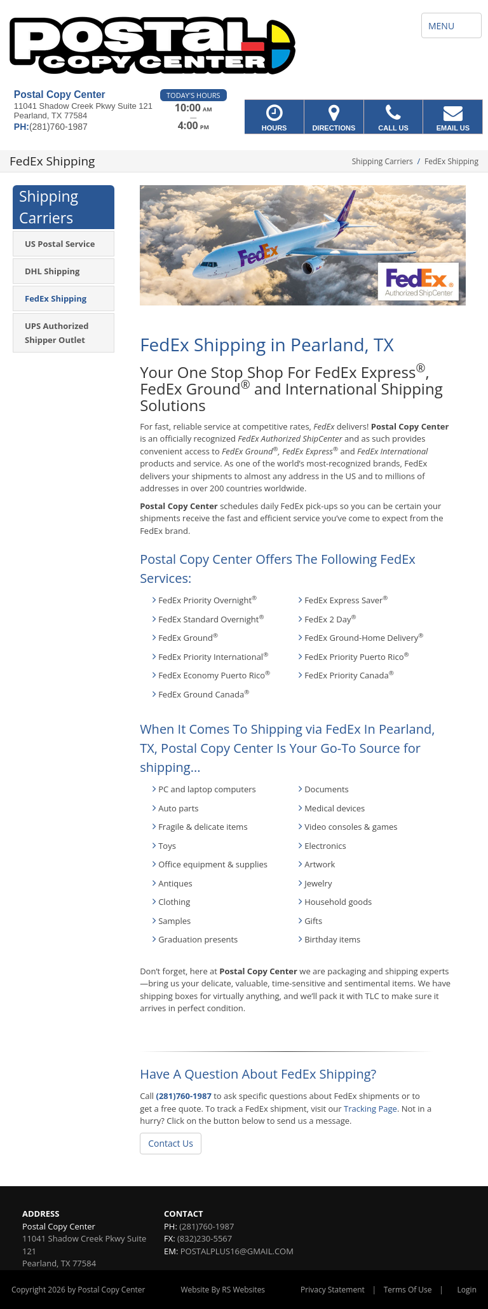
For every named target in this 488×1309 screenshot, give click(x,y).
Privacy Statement (333, 1289)
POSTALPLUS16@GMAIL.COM (237, 1251)
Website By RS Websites (222, 1289)
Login (467, 1289)
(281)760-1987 (184, 1096)
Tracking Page (370, 1108)
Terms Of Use (408, 1289)
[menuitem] (63, 244)
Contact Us (170, 1143)
